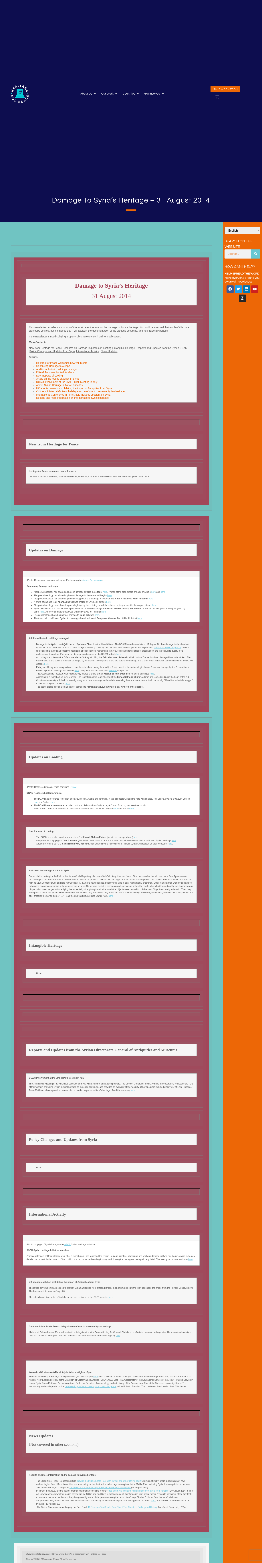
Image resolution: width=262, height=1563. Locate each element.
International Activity (87, 351)
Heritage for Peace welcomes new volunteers (61, 362)
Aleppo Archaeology (92, 580)
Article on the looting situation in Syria (57, 378)
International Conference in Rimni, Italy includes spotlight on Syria (73, 394)
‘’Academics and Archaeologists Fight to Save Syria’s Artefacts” (100, 1487)
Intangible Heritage (124, 348)
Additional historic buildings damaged (57, 369)
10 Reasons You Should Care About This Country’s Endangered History (122, 1507)
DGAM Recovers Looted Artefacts (55, 372)
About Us (88, 94)
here (85, 336)
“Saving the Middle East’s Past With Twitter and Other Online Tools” (109, 1481)
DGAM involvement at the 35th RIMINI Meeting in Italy (66, 382)
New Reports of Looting (49, 375)
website (113, 670)
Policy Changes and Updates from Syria (52, 351)
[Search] (255, 254)
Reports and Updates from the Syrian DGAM (162, 348)
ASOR (67, 1244)
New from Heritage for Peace (45, 348)
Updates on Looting (100, 348)
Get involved (154, 94)
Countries (131, 94)
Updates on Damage (75, 348)
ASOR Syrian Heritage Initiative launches (59, 385)
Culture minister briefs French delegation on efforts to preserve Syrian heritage (80, 391)
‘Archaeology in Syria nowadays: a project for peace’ (90, 1386)
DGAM (73, 787)
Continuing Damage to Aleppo (53, 366)
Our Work (109, 94)
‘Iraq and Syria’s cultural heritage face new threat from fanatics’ (138, 1491)
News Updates (109, 351)
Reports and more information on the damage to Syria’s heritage (72, 397)
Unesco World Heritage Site (167, 647)
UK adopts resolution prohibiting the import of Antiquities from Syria (74, 388)
